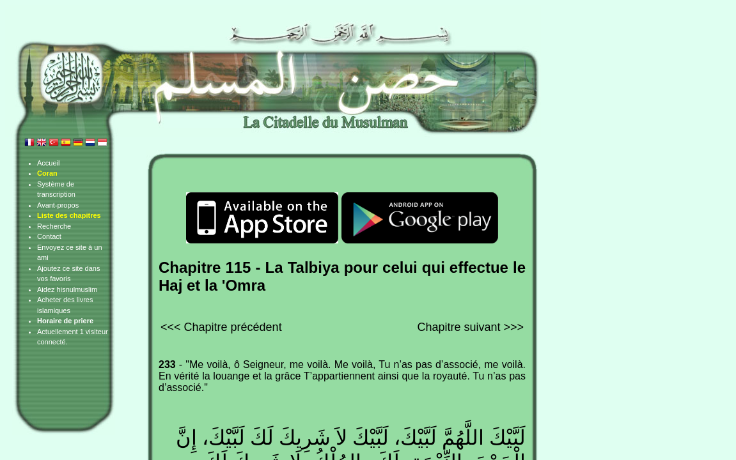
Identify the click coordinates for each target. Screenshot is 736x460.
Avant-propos (58, 205)
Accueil (48, 163)
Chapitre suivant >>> (470, 327)
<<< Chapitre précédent (221, 327)
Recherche (54, 226)
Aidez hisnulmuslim (67, 289)
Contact (49, 236)
